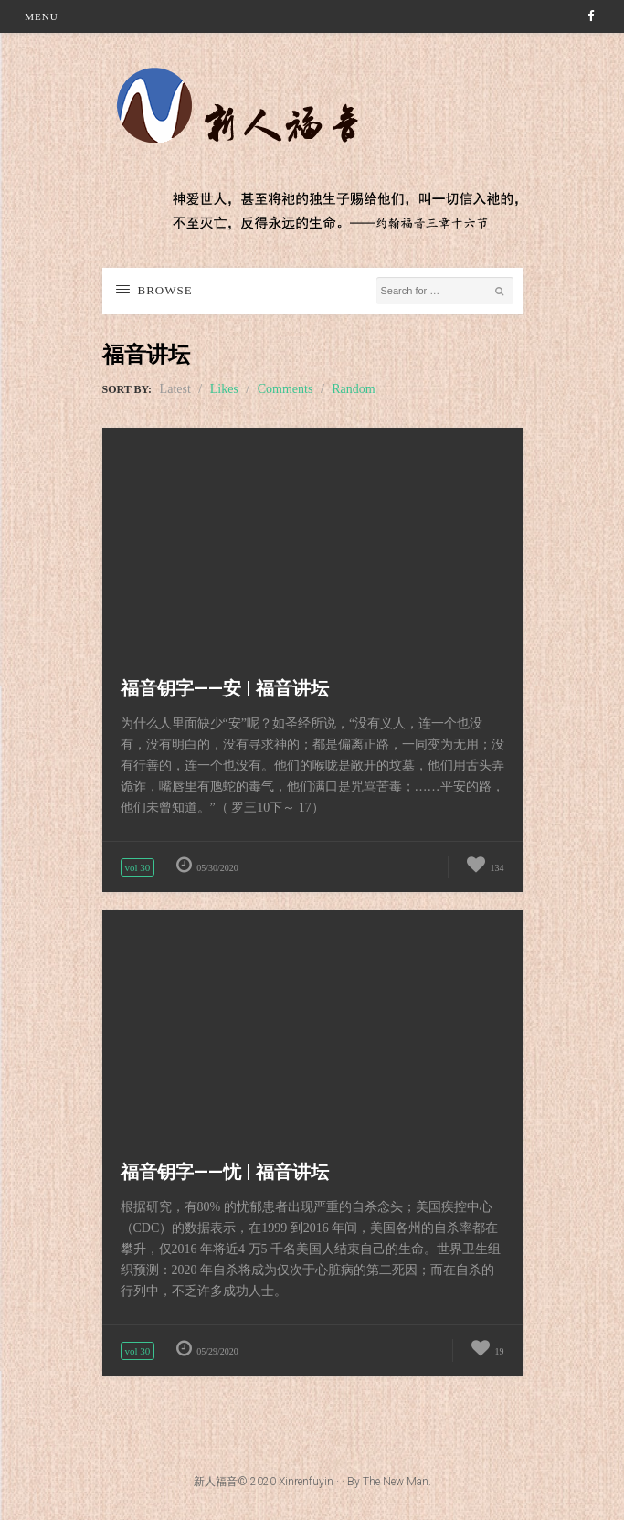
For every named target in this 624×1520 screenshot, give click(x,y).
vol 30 (138, 867)
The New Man (395, 1481)
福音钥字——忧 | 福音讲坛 (225, 1172)
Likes (224, 389)
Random (353, 389)
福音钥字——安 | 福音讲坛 (225, 688)
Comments (285, 389)
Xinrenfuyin (306, 1481)
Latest (175, 389)
